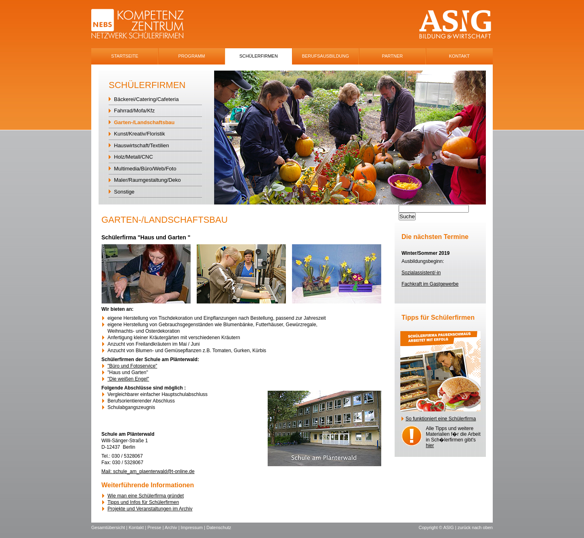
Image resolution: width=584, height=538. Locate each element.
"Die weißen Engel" (128, 379)
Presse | (156, 527)
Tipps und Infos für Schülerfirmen (143, 502)
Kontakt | (138, 527)
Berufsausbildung (325, 56)
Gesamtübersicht (108, 527)
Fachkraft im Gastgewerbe (430, 284)
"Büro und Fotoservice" (132, 366)
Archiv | (173, 527)
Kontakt (459, 56)
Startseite (124, 56)
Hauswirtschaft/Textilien (141, 145)
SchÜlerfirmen (258, 56)
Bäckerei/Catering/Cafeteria (146, 99)
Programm (191, 56)
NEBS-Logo (142, 24)
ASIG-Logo (455, 24)
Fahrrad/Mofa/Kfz (134, 111)
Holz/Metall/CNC (133, 157)
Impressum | (193, 527)
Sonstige (124, 192)
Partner (392, 56)
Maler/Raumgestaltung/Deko (147, 180)
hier (430, 445)
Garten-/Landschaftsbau (144, 122)
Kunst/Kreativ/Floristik (139, 134)
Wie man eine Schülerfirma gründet (145, 496)
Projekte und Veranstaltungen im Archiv (149, 509)
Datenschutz (218, 527)
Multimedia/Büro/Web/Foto (145, 169)
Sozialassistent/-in (421, 272)
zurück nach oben (475, 527)
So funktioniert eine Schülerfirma (441, 419)
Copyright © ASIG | (438, 527)
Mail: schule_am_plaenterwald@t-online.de (148, 471)
